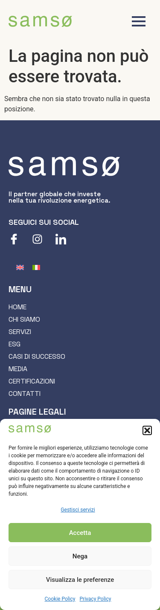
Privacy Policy (95, 599)
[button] (147, 430)
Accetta (80, 533)
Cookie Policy (60, 599)
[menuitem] (20, 267)
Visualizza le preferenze (80, 580)
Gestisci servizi (78, 510)
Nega (80, 556)
